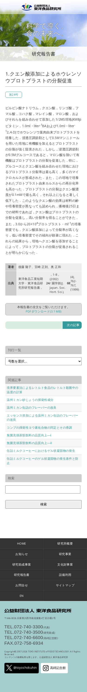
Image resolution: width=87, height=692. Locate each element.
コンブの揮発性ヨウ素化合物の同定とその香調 (39, 427)
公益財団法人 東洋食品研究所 (43, 7)
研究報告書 (43, 54)
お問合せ (21, 585)
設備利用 (65, 575)
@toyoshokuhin (21, 668)
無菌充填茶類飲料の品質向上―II (29, 443)
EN (22, 596)
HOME (21, 543)
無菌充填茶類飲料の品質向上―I (29, 435)
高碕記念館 (54, 668)
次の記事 (73, 325)
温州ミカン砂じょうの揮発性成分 (30, 400)
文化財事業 (65, 564)
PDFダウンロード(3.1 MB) (43, 311)
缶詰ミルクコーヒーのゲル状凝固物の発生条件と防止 (42, 460)
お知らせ (21, 554)
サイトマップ (65, 585)
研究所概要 (65, 543)
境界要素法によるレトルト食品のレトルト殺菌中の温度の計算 (42, 390)
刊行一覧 (14, 350)
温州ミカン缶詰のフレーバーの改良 (31, 407)
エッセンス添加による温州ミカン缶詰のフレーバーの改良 (42, 417)
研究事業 (65, 554)
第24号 (13, 95)
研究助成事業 (21, 564)
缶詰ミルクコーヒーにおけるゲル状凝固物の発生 (41, 451)
